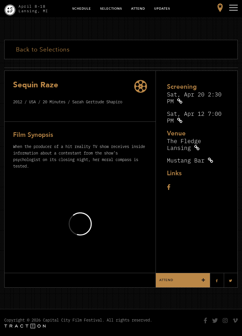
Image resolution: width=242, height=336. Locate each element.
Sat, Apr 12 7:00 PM (194, 117)
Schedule (81, 9)
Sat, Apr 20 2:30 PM (194, 97)
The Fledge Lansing (184, 144)
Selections (111, 9)
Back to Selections (43, 50)
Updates (162, 9)
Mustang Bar (185, 160)
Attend (138, 9)
